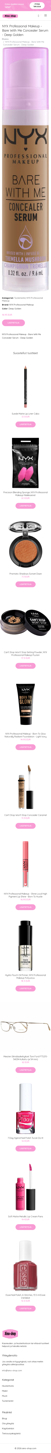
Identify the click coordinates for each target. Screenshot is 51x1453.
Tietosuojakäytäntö (11, 1433)
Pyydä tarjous (37, 5)
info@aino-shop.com (12, 1370)
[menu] (46, 15)
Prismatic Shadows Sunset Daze (26, 573)
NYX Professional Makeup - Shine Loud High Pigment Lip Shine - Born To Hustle (25, 895)
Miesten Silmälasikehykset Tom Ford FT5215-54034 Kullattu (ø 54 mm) (26, 1058)
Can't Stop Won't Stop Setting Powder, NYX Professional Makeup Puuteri (25, 653)
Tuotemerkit (20, 298)
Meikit (4, 1391)
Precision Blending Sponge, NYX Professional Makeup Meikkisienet (25, 494)
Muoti (4, 1396)
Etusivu (5, 39)
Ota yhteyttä (8, 1423)
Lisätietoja (13, 323)
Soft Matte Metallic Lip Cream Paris (25, 1216)
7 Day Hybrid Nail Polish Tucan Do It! (25, 1138)
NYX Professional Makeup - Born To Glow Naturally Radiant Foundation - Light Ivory (26, 735)
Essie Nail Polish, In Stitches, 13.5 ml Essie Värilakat (25, 1296)
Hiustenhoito (8, 1386)
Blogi (4, 1418)
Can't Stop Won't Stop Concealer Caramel (25, 815)
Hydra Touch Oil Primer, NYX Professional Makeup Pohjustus (25, 976)
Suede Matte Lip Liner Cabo (25, 413)
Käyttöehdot (8, 1428)
